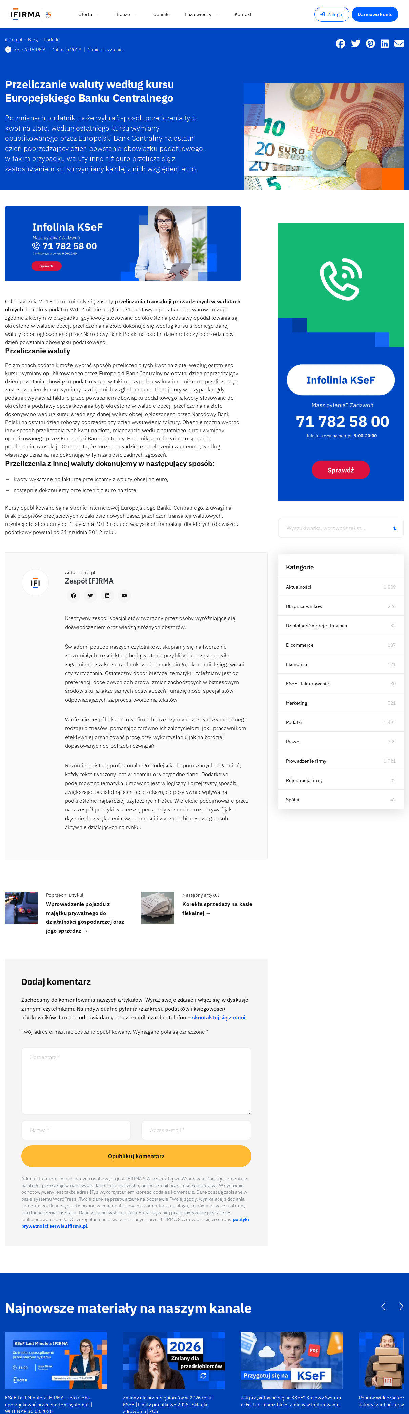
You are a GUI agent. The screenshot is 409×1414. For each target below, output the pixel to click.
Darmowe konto (375, 14)
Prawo (293, 742)
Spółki (293, 800)
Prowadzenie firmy (306, 761)
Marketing (296, 703)
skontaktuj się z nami (218, 1017)
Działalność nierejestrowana (316, 626)
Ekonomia (296, 664)
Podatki (294, 722)
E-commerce (300, 645)
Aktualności (298, 587)
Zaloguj (332, 14)
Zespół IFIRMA (25, 49)
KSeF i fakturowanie (307, 684)
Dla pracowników (304, 606)
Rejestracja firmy (304, 780)
